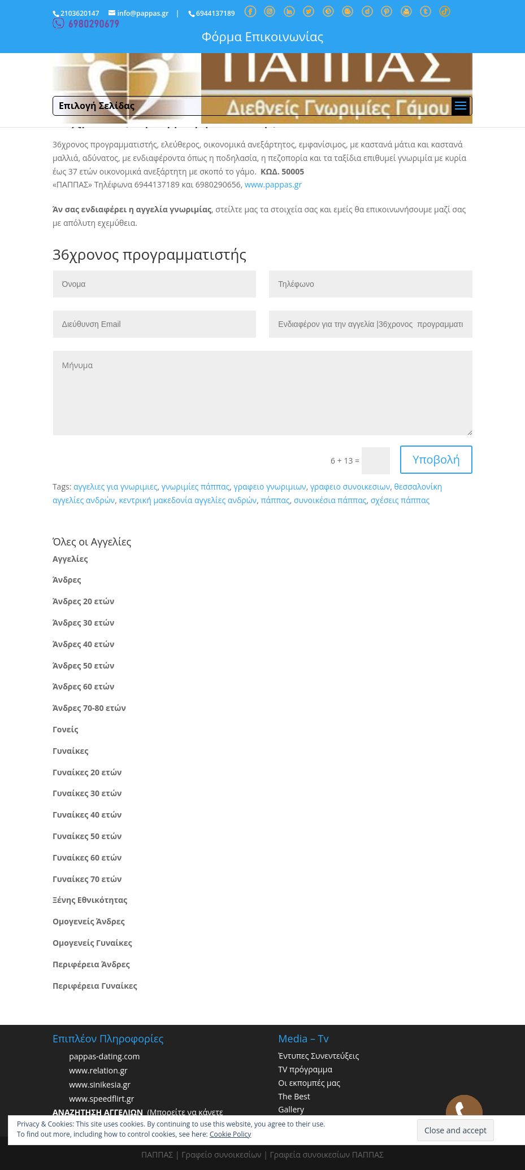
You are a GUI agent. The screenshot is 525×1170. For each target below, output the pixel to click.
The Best (294, 1096)
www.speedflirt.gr (101, 1098)
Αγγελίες (70, 558)
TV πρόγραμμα (305, 1069)
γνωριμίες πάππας (195, 486)
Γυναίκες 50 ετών (87, 836)
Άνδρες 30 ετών (83, 622)
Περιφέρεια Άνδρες (91, 964)
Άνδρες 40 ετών (83, 644)
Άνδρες (67, 579)
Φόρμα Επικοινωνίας (262, 36)
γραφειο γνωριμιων (269, 486)
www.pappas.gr (273, 184)
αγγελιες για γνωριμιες (115, 486)
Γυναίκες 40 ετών (87, 814)
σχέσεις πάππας (400, 500)
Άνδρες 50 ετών (83, 665)
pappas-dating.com (104, 1056)
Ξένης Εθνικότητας (90, 899)
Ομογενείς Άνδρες (89, 921)
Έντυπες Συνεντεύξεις (318, 1055)
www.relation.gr (98, 1070)
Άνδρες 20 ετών (83, 601)
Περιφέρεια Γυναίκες (95, 985)
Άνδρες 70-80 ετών (89, 707)
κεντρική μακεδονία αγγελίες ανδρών (188, 500)
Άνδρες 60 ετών (83, 686)
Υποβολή (436, 459)
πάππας (275, 500)
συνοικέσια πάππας (330, 500)
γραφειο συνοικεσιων (350, 486)
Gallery (291, 1109)
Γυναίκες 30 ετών (87, 793)
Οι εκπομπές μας (309, 1082)
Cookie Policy (230, 1134)
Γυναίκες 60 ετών (87, 857)
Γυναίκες (70, 750)
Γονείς (65, 729)
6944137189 (215, 13)
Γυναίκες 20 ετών (87, 772)
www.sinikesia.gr (100, 1084)
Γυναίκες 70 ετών (87, 879)
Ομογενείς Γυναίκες (92, 942)
